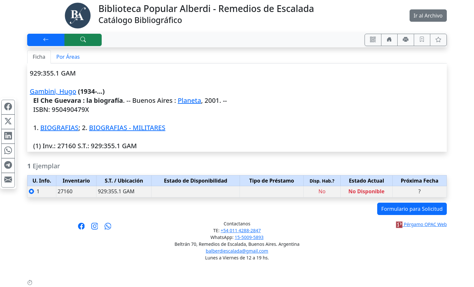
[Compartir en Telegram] (8, 165)
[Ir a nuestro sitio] (389, 40)
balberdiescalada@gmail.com (237, 251)
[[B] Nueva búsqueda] (83, 40)
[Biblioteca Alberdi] (78, 14)
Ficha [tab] (39, 56)
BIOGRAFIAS (59, 127)
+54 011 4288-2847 (241, 230)
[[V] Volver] (46, 40)
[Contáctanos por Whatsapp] (108, 228)
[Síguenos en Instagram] (94, 228)
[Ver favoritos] (438, 40)
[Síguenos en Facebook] (81, 228)
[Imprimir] (405, 40)
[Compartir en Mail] (8, 180)
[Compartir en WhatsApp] (8, 150)
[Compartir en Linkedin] (8, 136)
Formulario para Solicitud (412, 208)
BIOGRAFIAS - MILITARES (127, 127)
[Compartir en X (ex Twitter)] (8, 121)
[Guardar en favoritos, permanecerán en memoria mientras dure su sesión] (422, 40)
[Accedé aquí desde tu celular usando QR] (373, 40)
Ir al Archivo (428, 15)
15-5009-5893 (249, 237)
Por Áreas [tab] (68, 56)
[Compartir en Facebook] (8, 107)
